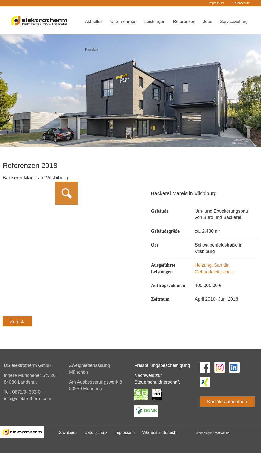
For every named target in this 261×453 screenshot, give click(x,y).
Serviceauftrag (234, 21)
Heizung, (204, 265)
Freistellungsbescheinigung (162, 365)
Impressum (216, 3)
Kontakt (92, 49)
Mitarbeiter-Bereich (159, 432)
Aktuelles (94, 21)
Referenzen (184, 21)
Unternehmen (123, 21)
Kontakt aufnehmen (227, 401)
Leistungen (154, 21)
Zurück (17, 321)
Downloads (67, 432)
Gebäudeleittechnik (214, 271)
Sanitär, (222, 265)
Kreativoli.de (221, 433)
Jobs (207, 21)
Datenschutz (241, 3)
